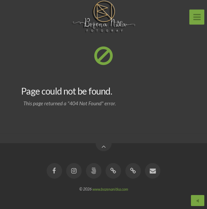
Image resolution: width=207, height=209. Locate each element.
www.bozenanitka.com (110, 189)
